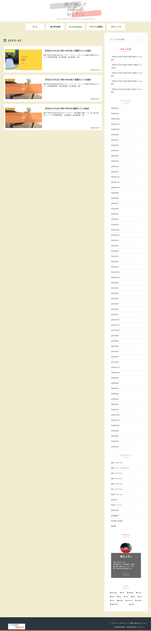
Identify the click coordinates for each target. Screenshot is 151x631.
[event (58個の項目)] (139, 593)
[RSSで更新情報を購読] (127, 574)
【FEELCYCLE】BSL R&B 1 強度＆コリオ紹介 (126, 90)
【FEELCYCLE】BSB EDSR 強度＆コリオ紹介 (126, 58)
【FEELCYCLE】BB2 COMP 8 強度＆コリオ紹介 (126, 66)
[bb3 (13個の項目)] (133, 596)
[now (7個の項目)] (112, 600)
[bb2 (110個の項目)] (122, 593)
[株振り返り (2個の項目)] (118, 604)
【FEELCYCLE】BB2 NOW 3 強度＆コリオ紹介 (127, 74)
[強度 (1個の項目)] (135, 604)
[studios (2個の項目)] (138, 600)
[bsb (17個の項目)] (126, 596)
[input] (126, 39)
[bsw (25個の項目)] (112, 596)
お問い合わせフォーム (137, 623)
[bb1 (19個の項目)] (119, 596)
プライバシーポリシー (119, 623)
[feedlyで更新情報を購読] (124, 574)
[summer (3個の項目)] (129, 600)
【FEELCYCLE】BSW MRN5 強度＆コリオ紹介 (126, 82)
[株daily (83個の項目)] (130, 593)
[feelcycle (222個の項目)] (114, 593)
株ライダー (126, 556)
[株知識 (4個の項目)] (120, 600)
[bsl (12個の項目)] (140, 596)
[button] (141, 39)
